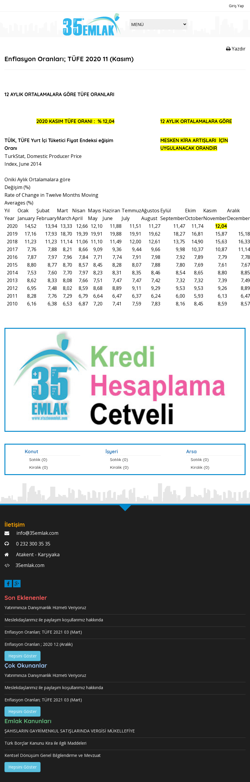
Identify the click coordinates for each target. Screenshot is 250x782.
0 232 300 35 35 (32, 543)
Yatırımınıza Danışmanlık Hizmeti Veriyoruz (45, 607)
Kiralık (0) (38, 467)
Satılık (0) (38, 459)
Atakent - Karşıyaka (37, 554)
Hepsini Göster (22, 656)
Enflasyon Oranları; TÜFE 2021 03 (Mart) (43, 632)
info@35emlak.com (36, 533)
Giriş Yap (236, 5)
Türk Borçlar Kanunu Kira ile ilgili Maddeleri (45, 743)
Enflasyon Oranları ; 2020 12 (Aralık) (38, 644)
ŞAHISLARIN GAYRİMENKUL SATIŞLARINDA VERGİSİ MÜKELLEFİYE (69, 731)
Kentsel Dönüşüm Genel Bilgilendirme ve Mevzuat (52, 755)
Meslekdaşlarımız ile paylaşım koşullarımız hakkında (53, 620)
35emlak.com (29, 565)
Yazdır (236, 48)
